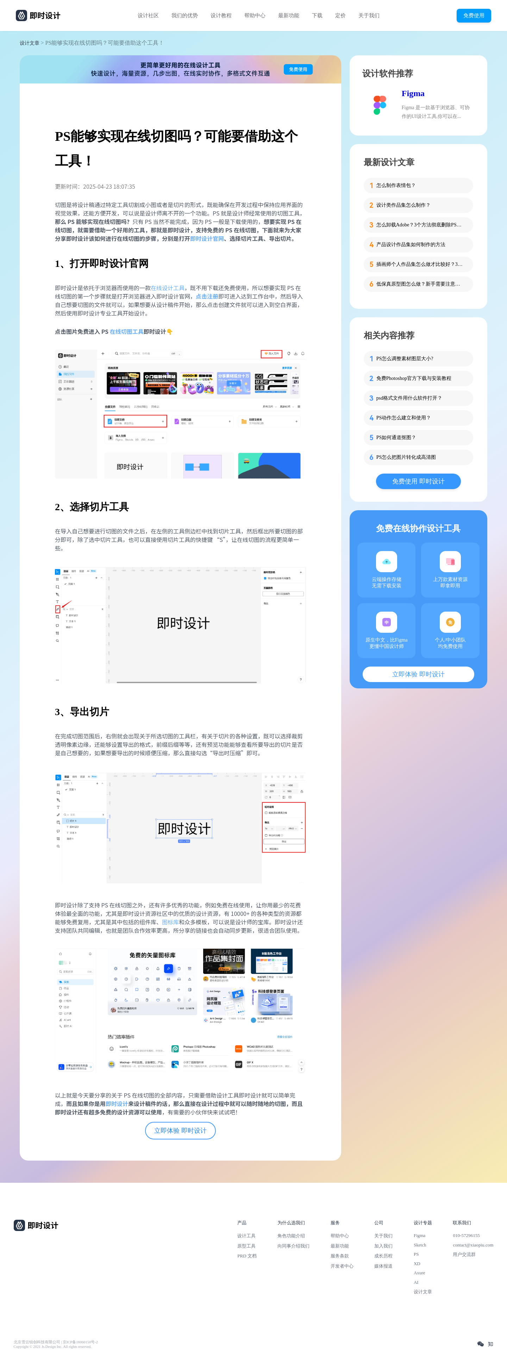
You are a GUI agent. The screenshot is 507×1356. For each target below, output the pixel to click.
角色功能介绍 (291, 1235)
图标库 (170, 922)
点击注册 (207, 296)
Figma (413, 93)
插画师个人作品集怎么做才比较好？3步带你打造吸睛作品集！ (420, 264)
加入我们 (383, 1246)
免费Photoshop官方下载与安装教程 (413, 378)
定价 (340, 15)
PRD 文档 (247, 1255)
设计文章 (29, 43)
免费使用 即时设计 (418, 481)
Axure (419, 1272)
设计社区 (148, 15)
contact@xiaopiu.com (473, 1245)
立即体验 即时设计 (180, 1130)
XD (417, 1263)
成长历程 (383, 1255)
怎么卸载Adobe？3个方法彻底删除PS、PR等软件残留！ (420, 224)
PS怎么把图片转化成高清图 (406, 457)
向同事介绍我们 (293, 1246)
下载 (317, 15)
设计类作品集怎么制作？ (403, 205)
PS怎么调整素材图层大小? (404, 358)
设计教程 (221, 15)
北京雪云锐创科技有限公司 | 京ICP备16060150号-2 (56, 1342)
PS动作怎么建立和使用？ (403, 417)
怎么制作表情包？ (396, 185)
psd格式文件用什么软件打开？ (409, 398)
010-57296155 (466, 1235)
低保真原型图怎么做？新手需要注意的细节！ (420, 284)
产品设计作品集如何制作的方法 (410, 244)
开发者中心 (342, 1266)
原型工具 (246, 1246)
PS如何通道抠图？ (396, 437)
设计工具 (246, 1235)
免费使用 (473, 15)
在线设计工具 (167, 287)
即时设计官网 (207, 238)
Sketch (420, 1245)
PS (416, 1254)
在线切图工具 (127, 331)
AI (416, 1282)
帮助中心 (254, 15)
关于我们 (369, 15)
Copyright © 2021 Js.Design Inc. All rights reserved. (53, 1347)
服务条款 (340, 1255)
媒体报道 (383, 1266)
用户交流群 (464, 1254)
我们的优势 (184, 15)
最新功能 (288, 15)
